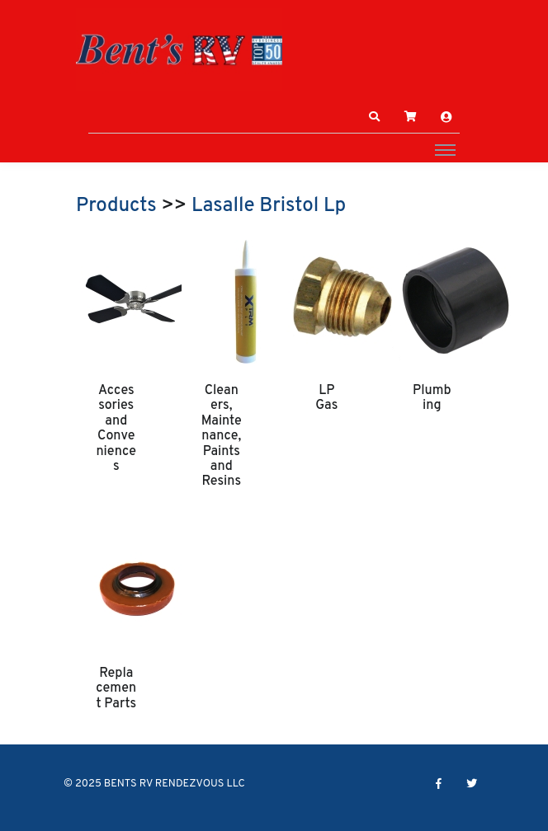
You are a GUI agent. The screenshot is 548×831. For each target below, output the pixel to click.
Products (116, 206)
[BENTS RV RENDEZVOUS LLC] (179, 49)
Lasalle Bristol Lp (268, 206)
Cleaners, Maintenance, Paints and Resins (221, 436)
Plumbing (432, 398)
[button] (374, 117)
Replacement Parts (116, 688)
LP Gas (326, 398)
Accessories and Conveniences (116, 429)
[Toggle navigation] (445, 149)
